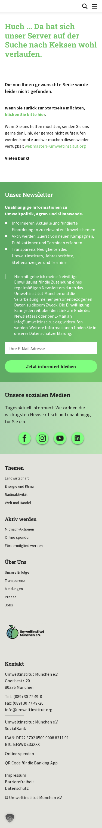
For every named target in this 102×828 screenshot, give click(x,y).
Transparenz (15, 580)
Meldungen (14, 589)
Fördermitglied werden (24, 545)
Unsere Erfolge (17, 572)
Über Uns (15, 562)
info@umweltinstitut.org (38, 321)
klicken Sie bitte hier (25, 114)
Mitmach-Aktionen (19, 529)
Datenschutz (17, 788)
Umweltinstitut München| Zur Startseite (8, 5)
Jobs (9, 605)
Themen (14, 468)
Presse (11, 597)
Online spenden (17, 537)
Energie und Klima (19, 486)
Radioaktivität (16, 494)
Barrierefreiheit (19, 781)
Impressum (15, 775)
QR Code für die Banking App (31, 763)
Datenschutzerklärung (50, 333)
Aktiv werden (20, 519)
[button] (10, 818)
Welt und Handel (18, 503)
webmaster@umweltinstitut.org (55, 146)
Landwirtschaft (17, 478)
